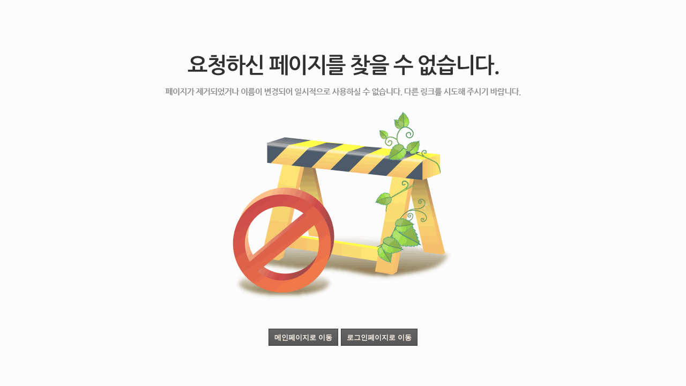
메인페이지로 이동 (303, 337)
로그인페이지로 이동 (379, 337)
